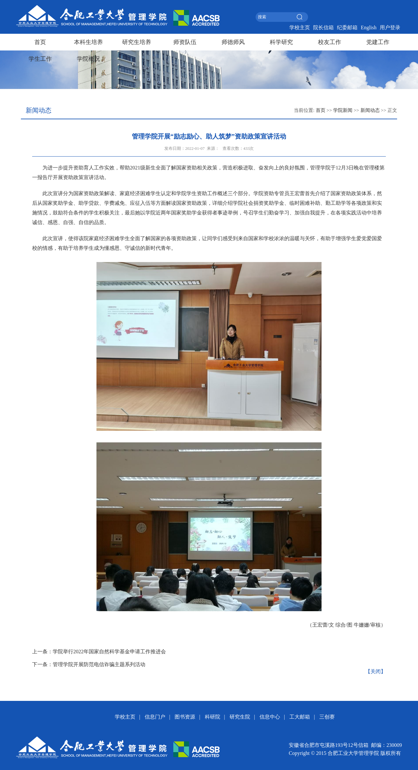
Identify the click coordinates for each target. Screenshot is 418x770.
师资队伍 (184, 42)
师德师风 (233, 42)
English (369, 27)
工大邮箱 (299, 717)
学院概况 (88, 59)
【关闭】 (375, 671)
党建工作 (377, 42)
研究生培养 (136, 42)
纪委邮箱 (347, 27)
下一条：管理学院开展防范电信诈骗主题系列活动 (88, 664)
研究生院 (240, 717)
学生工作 (40, 59)
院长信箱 (323, 27)
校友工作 (329, 42)
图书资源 (185, 717)
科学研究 (281, 42)
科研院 (212, 717)
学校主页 (299, 27)
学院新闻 (342, 110)
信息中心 (269, 717)
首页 (40, 42)
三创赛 (327, 717)
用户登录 (390, 27)
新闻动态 (370, 110)
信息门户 (155, 717)
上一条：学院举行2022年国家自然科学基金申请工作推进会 (99, 651)
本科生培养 (88, 42)
